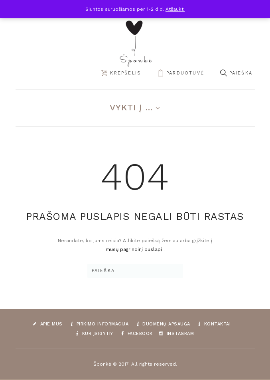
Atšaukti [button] (175, 9)
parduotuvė (185, 73)
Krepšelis (125, 73)
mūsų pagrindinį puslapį (135, 249)
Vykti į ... (131, 107)
